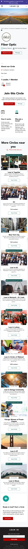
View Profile (14, 180)
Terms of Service (8, 546)
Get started (8, 518)
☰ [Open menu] (2, 6)
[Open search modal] (26, 6)
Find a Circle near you (14, 150)
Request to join (7, 52)
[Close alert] (26, 2)
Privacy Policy (16, 546)
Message (17, 52)
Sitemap (21, 546)
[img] (14, 162)
